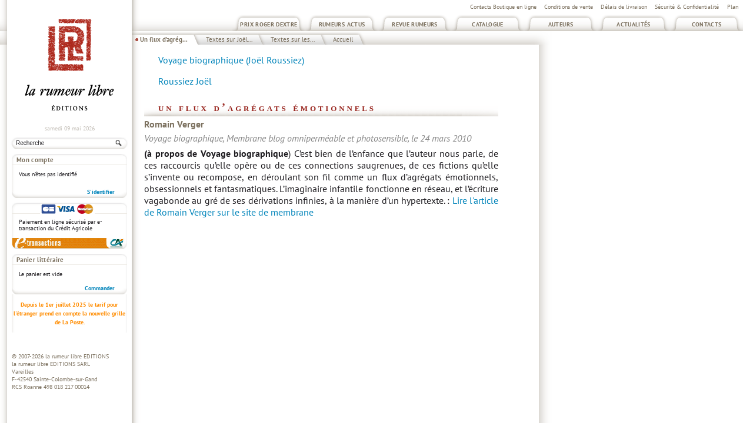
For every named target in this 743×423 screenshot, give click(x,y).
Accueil (343, 39)
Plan (732, 7)
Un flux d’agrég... (164, 39)
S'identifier (101, 192)
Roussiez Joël (185, 81)
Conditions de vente (568, 7)
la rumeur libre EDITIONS (77, 356)
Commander (100, 288)
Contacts (707, 24)
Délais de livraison (624, 7)
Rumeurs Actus (342, 24)
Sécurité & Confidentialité (687, 7)
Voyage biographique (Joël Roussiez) (231, 60)
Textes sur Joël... (229, 39)
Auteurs (561, 24)
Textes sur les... (293, 39)
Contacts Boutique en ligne (503, 7)
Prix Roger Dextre (268, 24)
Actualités (634, 24)
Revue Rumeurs (415, 24)
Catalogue (487, 24)
